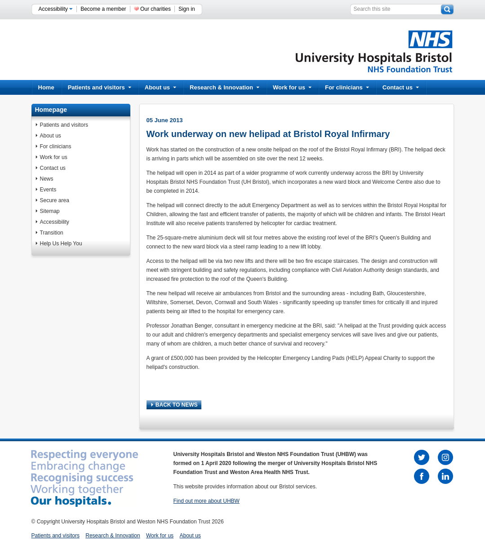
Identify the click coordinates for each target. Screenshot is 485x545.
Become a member (103, 9)
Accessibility (56, 9)
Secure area (54, 200)
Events (48, 189)
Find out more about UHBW (207, 501)
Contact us (401, 87)
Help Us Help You (61, 243)
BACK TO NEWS (174, 405)
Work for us (292, 87)
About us (160, 87)
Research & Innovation (224, 87)
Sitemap (50, 211)
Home (46, 87)
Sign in (186, 9)
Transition (51, 233)
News (46, 179)
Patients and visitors (99, 87)
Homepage (51, 109)
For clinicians (347, 87)
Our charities (155, 9)
